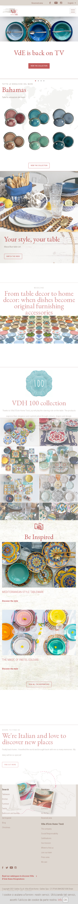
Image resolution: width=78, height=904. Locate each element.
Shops (43, 799)
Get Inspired (6, 818)
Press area (45, 857)
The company (46, 829)
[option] (39, 40)
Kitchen (5, 799)
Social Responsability (49, 833)
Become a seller (47, 804)
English (71, 3)
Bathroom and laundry (10, 813)
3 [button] (41, 80)
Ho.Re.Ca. (45, 813)
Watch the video (13, 256)
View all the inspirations (39, 684)
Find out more (39, 354)
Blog (4, 823)
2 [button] (38, 80)
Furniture (5, 804)
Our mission (46, 843)
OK (65, 899)
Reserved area (37, 3)
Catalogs (44, 794)
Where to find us (47, 848)
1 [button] (35, 80)
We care (44, 862)
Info (60, 899)
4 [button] (44, 80)
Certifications (46, 838)
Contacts (44, 808)
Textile (4, 808)
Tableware (6, 794)
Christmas (6, 827)
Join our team (46, 852)
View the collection (39, 66)
